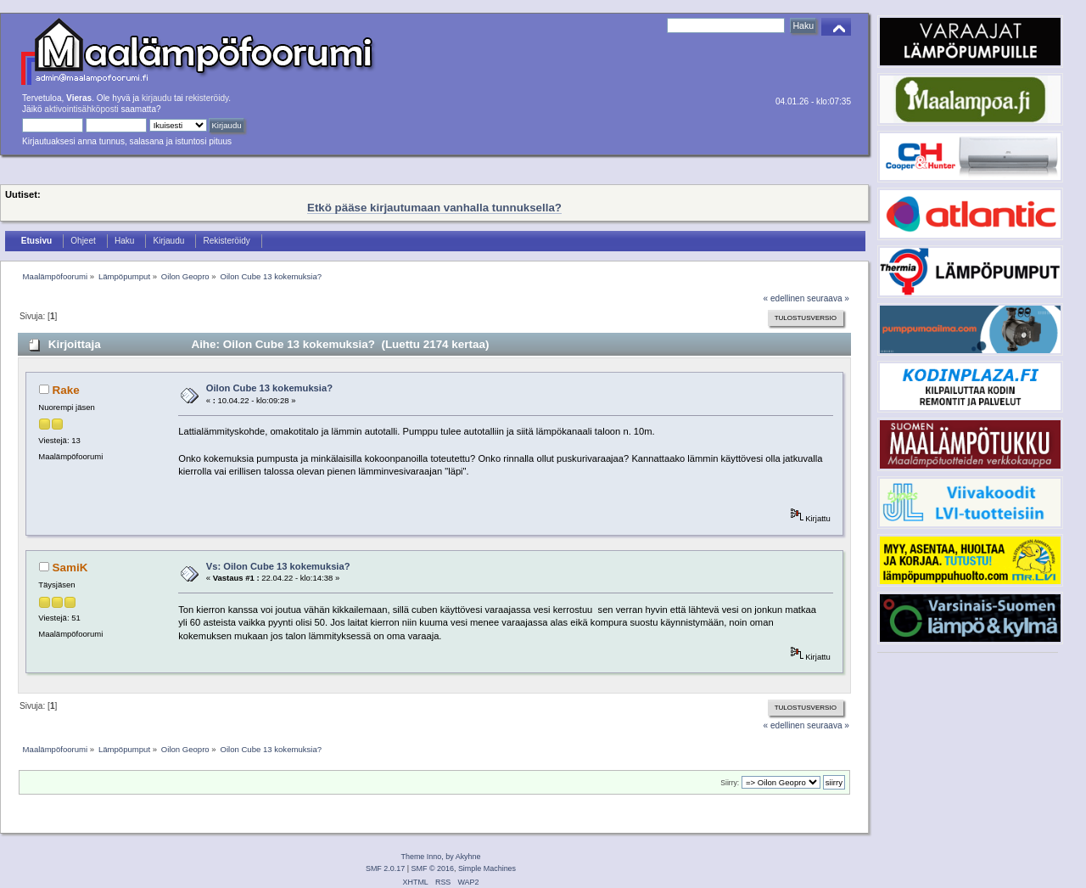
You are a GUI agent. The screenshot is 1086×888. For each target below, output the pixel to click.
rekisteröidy (207, 98)
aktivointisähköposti (81, 109)
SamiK (70, 567)
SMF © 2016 (432, 868)
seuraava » (828, 298)
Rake (66, 390)
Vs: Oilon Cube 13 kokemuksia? (278, 566)
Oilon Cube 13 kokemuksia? (269, 388)
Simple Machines (487, 868)
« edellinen (784, 298)
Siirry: (729, 782)
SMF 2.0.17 (385, 868)
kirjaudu (156, 98)
